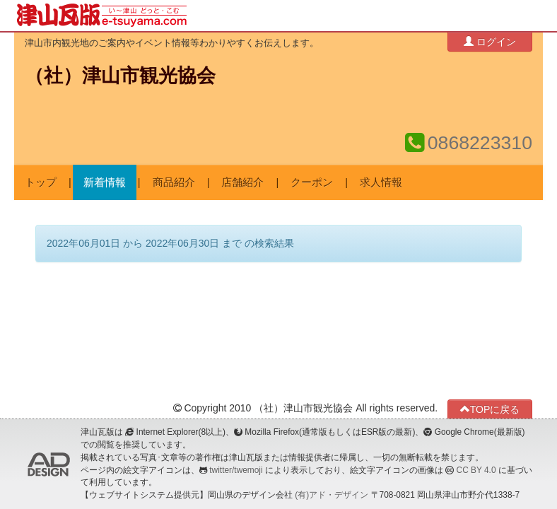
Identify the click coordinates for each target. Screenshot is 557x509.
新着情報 (104, 182)
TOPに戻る (490, 409)
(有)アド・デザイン (331, 495)
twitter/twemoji (235, 470)
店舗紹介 (242, 182)
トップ (41, 182)
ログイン (490, 41)
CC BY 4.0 (476, 470)
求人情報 (381, 182)
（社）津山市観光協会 (120, 75)
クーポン (312, 182)
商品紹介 (174, 182)
